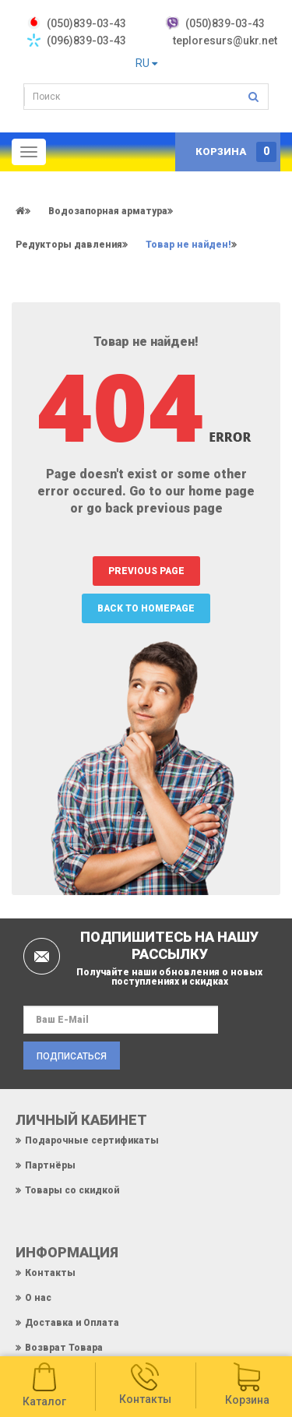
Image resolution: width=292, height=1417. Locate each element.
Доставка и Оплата (72, 1322)
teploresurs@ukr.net (225, 40)
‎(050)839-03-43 (86, 23)
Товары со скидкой (72, 1190)
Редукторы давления (69, 244)
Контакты (50, 1272)
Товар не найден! (188, 244)
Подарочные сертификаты (92, 1140)
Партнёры (50, 1165)
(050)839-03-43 (225, 23)
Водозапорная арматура (107, 211)
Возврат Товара (64, 1347)
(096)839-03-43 (86, 40)
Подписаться (72, 1056)
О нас (38, 1297)
